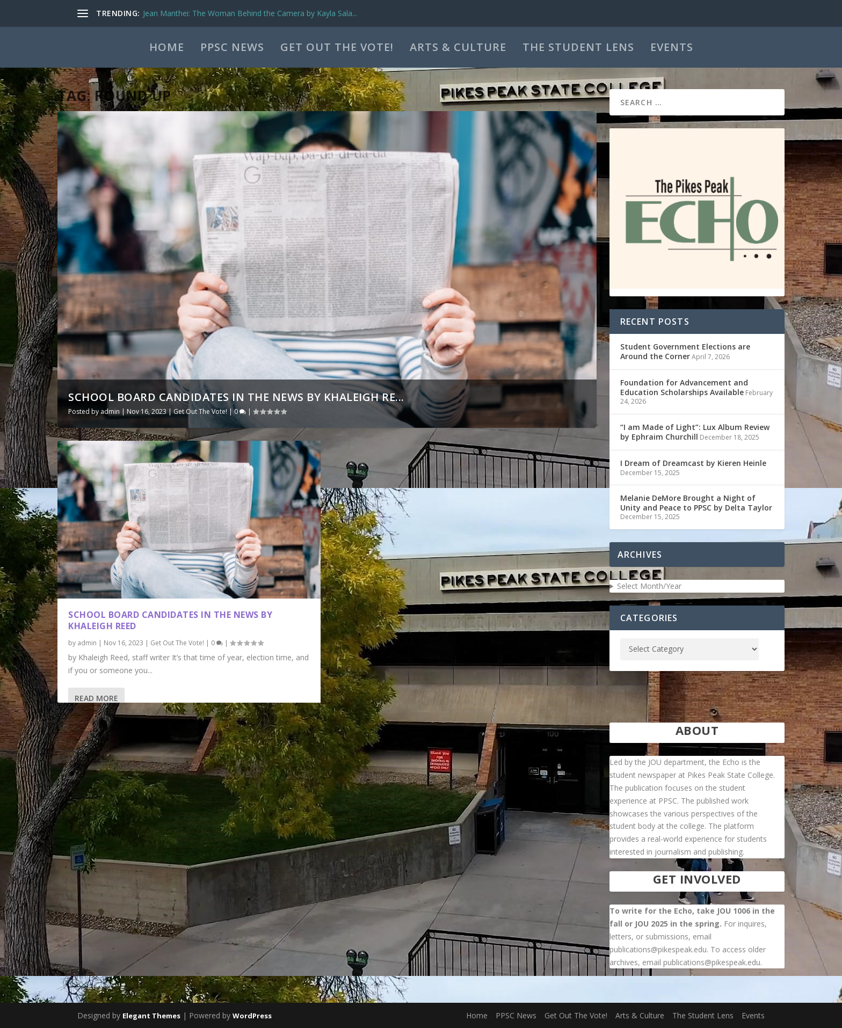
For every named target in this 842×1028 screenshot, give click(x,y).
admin (110, 411)
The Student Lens (578, 47)
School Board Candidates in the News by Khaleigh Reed (170, 620)
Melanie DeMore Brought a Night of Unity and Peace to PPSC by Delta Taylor (696, 503)
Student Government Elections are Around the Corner (685, 351)
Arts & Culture (458, 47)
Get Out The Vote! (337, 47)
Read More (96, 697)
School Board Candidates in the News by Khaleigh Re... (236, 397)
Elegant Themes (151, 1015)
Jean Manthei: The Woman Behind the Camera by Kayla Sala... (250, 13)
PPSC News (232, 47)
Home (166, 47)
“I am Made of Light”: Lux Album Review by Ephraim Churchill (695, 432)
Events (671, 47)
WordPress (252, 1015)
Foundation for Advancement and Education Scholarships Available (684, 387)
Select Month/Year (649, 586)
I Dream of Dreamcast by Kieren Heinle (693, 463)
